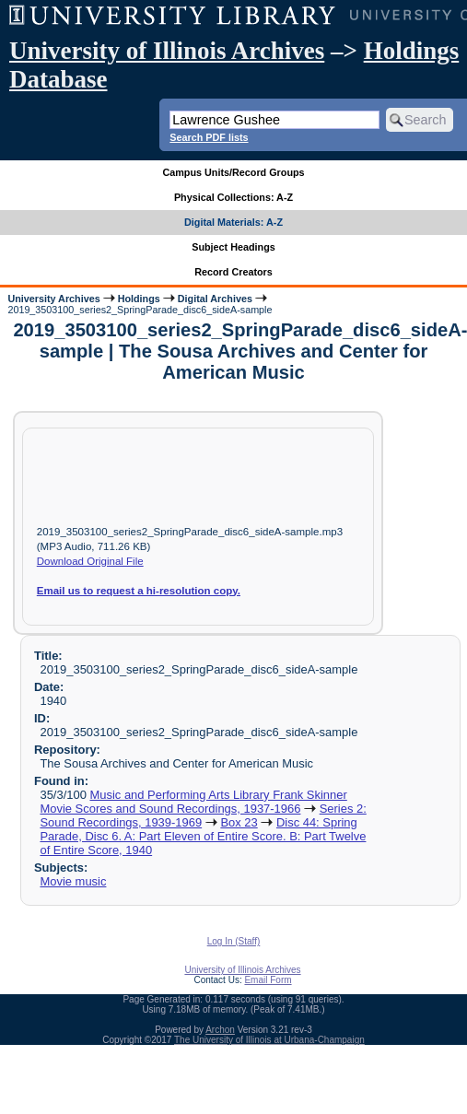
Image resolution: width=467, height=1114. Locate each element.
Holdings (139, 298)
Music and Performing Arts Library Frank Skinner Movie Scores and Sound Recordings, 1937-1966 (193, 801)
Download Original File (90, 561)
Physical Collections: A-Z (233, 197)
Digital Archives (215, 298)
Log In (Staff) (234, 941)
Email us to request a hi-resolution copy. (138, 590)
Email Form (267, 980)
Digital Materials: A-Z (233, 222)
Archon (220, 1030)
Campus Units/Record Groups (233, 172)
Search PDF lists (208, 137)
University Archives (53, 298)
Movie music (73, 881)
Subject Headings (233, 246)
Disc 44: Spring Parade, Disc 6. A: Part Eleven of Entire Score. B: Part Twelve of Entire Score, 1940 (203, 836)
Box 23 (238, 822)
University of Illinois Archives (166, 50)
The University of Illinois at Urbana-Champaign (269, 1040)
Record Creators (233, 271)
